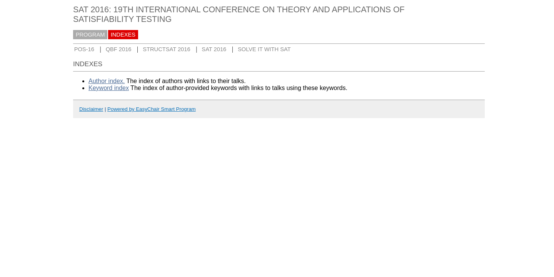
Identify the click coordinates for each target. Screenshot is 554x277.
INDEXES (123, 35)
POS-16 (84, 49)
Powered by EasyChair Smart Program (151, 109)
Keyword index (108, 88)
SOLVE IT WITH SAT (264, 49)
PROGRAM (90, 35)
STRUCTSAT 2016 (166, 49)
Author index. (106, 81)
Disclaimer (91, 109)
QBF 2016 (119, 49)
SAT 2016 (214, 49)
